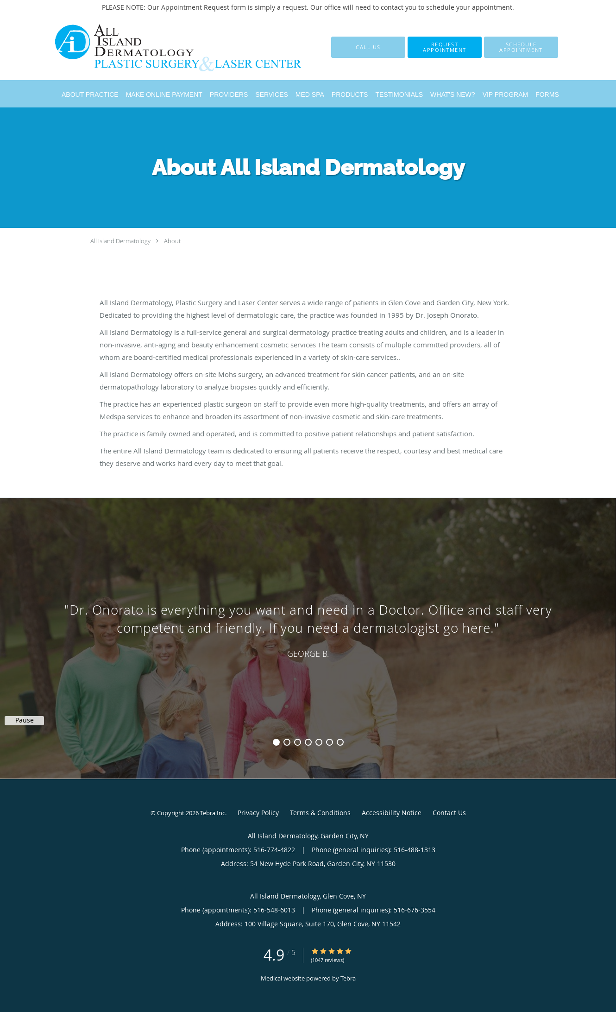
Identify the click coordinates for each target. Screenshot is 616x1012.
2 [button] (286, 742)
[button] (445, 47)
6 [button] (329, 742)
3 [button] (297, 742)
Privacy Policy (258, 812)
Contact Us (449, 812)
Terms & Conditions (320, 812)
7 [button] (340, 742)
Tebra (348, 978)
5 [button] (318, 742)
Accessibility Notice (391, 812)
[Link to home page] (163, 47)
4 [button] (308, 742)
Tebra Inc (212, 813)
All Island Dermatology (120, 241)
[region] (308, 629)
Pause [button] (24, 720)
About (172, 241)
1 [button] (276, 742)
